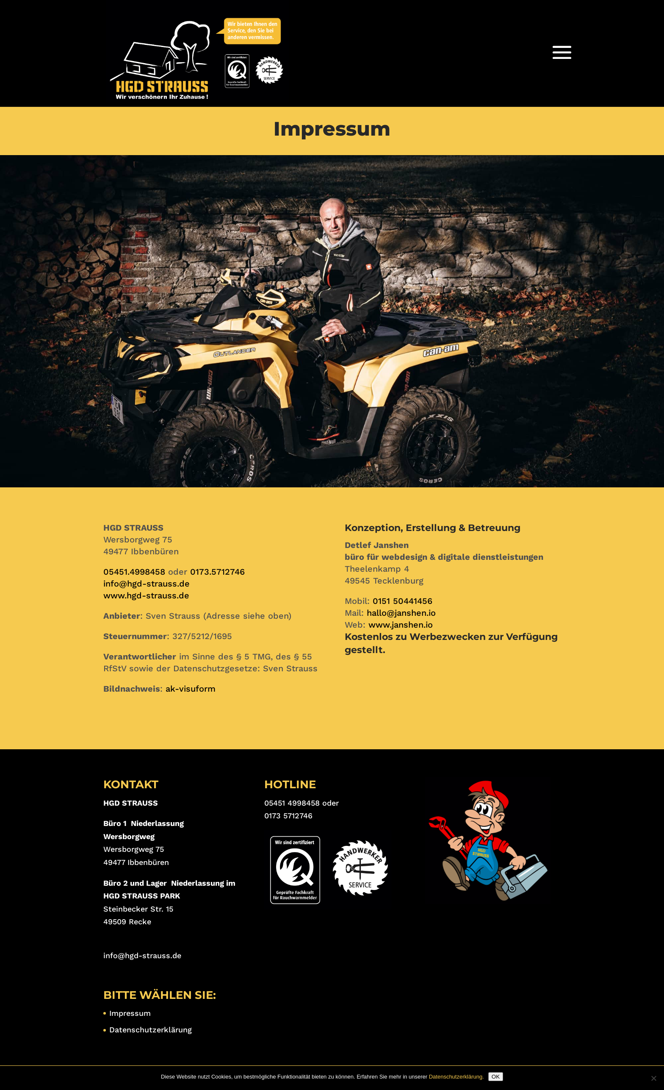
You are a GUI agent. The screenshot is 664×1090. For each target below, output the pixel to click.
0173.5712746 (217, 572)
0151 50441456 (402, 601)
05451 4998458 (292, 802)
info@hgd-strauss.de (146, 583)
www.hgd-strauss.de (146, 595)
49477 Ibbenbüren (136, 862)
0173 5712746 (288, 815)
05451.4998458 (134, 572)
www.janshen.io (400, 625)
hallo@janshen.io (401, 613)
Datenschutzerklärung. (456, 1076)
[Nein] (653, 1078)
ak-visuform (191, 689)
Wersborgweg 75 (133, 849)
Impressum (130, 1013)
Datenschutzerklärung (150, 1029)
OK (496, 1076)
